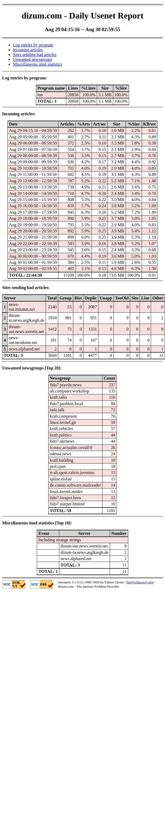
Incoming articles (28, 49)
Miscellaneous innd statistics (37, 64)
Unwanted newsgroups (32, 59)
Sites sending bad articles (34, 54)
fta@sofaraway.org (140, 582)
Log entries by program (33, 45)
